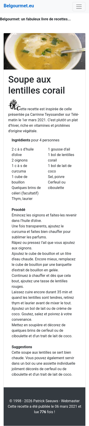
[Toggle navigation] (79, 6)
